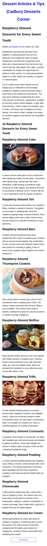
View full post (23, 540)
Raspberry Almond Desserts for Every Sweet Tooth (21, 34)
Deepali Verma (18, 47)
